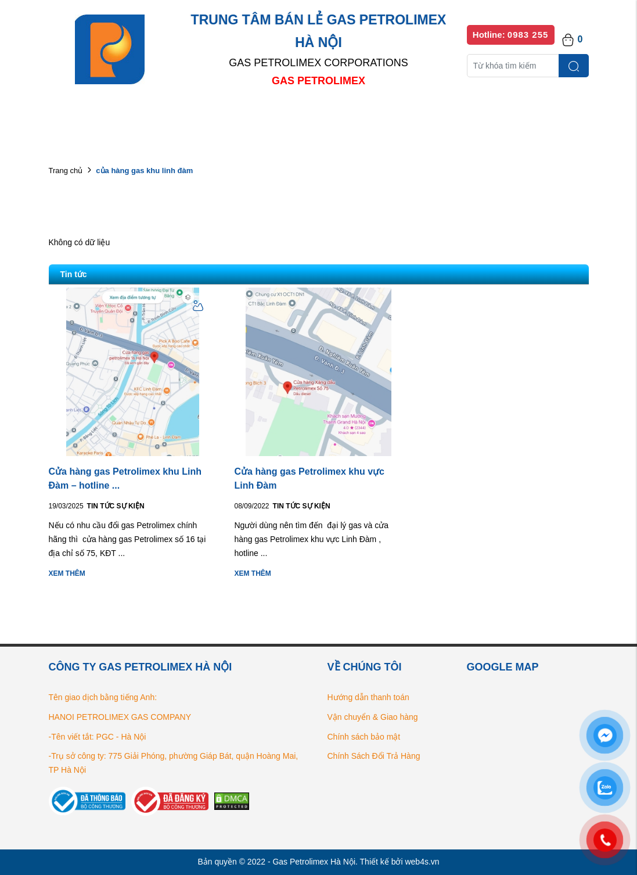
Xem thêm (67, 573)
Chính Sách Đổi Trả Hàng (374, 756)
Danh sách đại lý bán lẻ (329, 116)
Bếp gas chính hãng (442, 116)
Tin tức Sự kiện (116, 506)
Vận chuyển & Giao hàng (373, 717)
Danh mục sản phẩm (216, 116)
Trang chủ (66, 170)
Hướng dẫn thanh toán (368, 697)
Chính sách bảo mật (364, 736)
